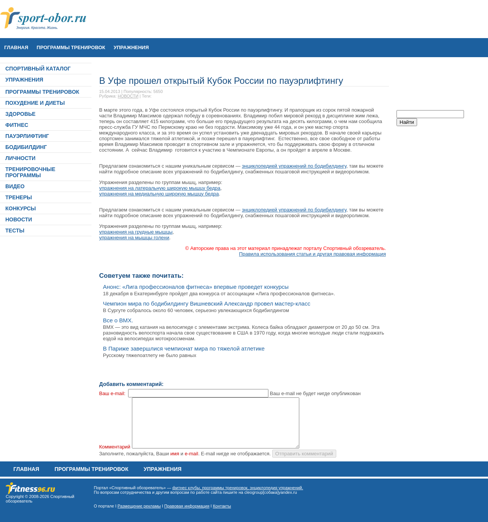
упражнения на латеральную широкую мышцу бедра (159, 188)
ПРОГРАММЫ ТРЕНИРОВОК (71, 47)
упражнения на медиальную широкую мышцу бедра (159, 194)
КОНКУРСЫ (20, 208)
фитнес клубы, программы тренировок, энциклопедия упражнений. (237, 487)
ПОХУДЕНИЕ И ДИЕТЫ (35, 103)
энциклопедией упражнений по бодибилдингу (294, 166)
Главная (16, 47)
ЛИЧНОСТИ (20, 158)
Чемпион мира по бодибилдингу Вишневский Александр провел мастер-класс (206, 303)
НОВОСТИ (18, 219)
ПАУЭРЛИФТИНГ (27, 136)
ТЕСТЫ (14, 230)
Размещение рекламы (139, 506)
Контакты (222, 506)
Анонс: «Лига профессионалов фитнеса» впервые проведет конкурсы (196, 286)
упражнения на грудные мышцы (136, 232)
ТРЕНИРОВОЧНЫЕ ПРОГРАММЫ (30, 172)
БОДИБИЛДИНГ (26, 147)
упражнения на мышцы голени (134, 237)
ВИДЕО (14, 186)
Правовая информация (186, 506)
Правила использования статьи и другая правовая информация (312, 254)
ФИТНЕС (16, 125)
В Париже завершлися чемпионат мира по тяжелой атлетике (184, 348)
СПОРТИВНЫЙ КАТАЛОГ (38, 69)
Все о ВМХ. (118, 320)
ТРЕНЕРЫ (18, 197)
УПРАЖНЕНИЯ (131, 47)
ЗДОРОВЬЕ (20, 114)
